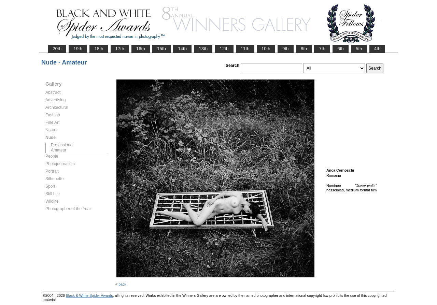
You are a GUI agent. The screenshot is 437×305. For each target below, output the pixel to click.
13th (203, 48)
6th (341, 48)
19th (78, 48)
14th (182, 48)
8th (304, 48)
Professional (62, 145)
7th (322, 48)
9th (286, 48)
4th (377, 48)
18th (98, 48)
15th (161, 48)
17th (120, 48)
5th (359, 48)
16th (140, 48)
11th (245, 48)
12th (224, 48)
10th (266, 48)
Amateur (58, 150)
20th (57, 48)
